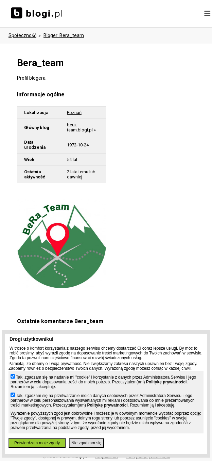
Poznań (74, 112)
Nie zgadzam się (86, 443)
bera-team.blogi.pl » (81, 127)
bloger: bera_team (63, 35)
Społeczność (22, 35)
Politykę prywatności (166, 382)
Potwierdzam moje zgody (37, 443)
